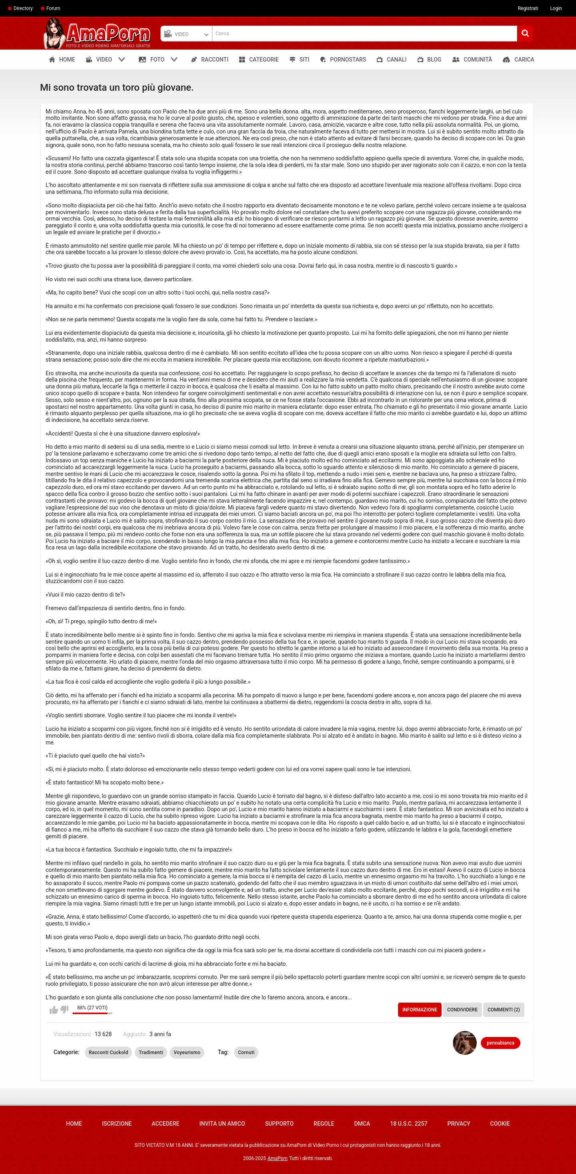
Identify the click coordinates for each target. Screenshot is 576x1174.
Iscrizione (117, 1123)
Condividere (462, 1010)
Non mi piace (64, 1010)
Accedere (165, 1123)
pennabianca (500, 1043)
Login (556, 8)
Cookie (500, 1123)
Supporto (279, 1123)
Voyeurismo (187, 1052)
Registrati (528, 8)
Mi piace (54, 1010)
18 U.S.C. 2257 (408, 1123)
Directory (23, 8)
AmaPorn (278, 1158)
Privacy (458, 1123)
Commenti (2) (504, 1010)
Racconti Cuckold (108, 1052)
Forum (53, 8)
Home (74, 1123)
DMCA (362, 1123)
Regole (324, 1123)
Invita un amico (222, 1123)
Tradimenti (151, 1052)
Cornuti (246, 1052)
